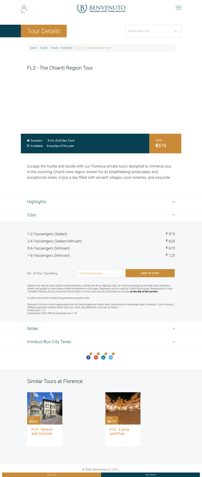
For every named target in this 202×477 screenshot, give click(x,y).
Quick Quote (150, 475)
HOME (33, 48)
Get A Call (51, 475)
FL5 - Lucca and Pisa (119, 431)
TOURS (44, 48)
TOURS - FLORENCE (61, 48)
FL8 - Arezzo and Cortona (42, 431)
